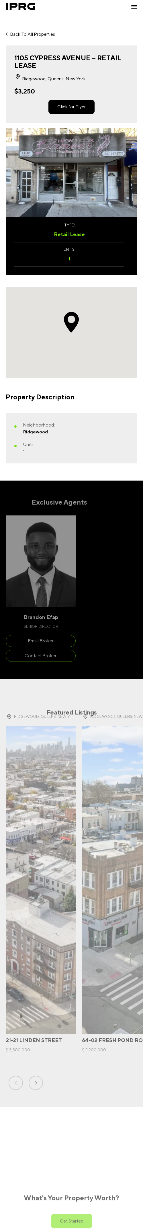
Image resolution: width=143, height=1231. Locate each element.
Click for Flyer (71, 106)
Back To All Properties (30, 34)
